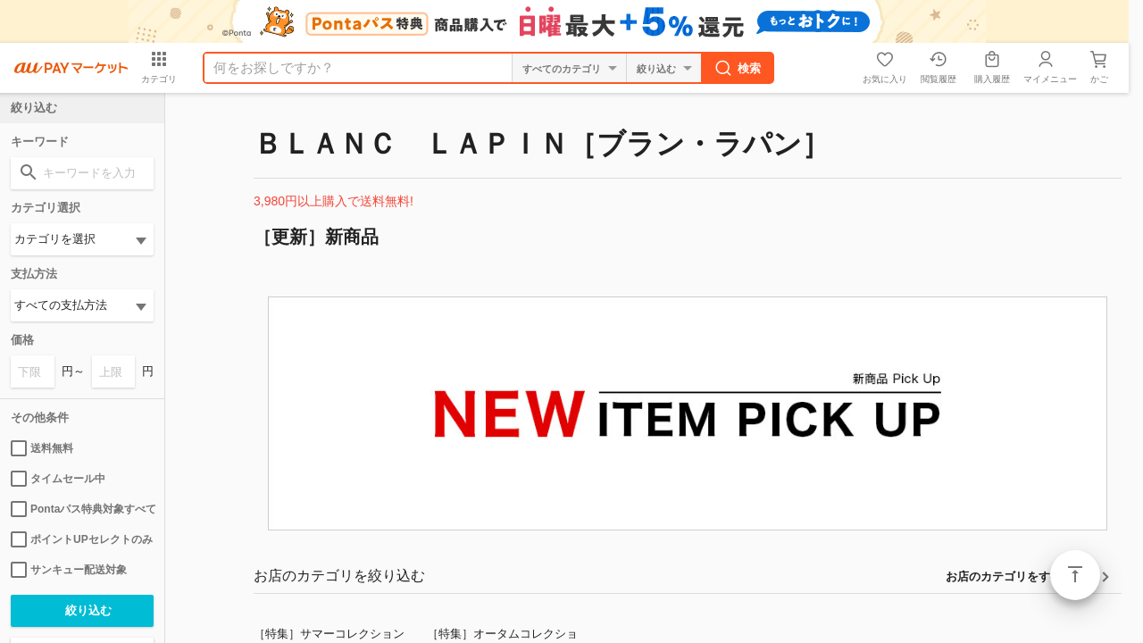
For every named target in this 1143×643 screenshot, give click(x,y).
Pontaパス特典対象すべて (82, 509)
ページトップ (1075, 575)
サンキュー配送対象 (69, 570)
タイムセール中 (58, 479)
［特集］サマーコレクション (329, 633)
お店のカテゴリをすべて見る (1021, 576)
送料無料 (42, 448)
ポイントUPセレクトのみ (82, 539)
